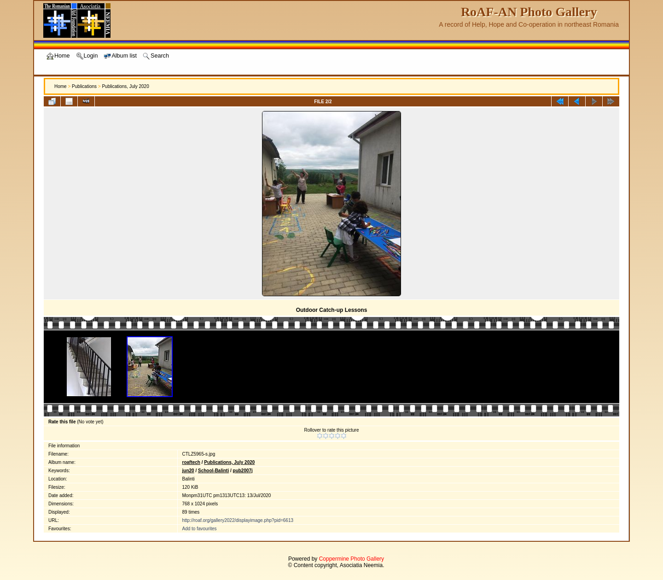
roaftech (191, 462)
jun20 (188, 470)
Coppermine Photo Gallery (351, 559)
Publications (84, 86)
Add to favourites (199, 528)
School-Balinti (213, 470)
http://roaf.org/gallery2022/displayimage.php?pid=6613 (238, 520)
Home (60, 86)
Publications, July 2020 (125, 86)
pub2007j (243, 470)
